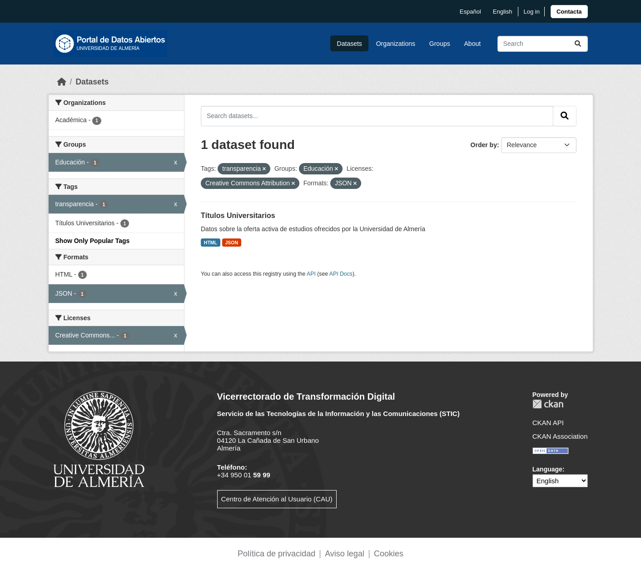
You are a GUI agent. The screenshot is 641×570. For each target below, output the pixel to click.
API (311, 274)
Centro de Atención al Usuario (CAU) (277, 499)
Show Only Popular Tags (92, 240)
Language (547, 469)
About (472, 43)
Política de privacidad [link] (276, 553)
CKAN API (548, 422)
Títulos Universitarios (238, 215)
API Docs (341, 274)
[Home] (61, 81)
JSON (232, 242)
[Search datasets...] (542, 44)
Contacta (569, 11)
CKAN (547, 404)
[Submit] (578, 44)
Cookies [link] (388, 553)
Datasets (349, 43)
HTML (210, 242)
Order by (484, 145)
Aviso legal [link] (344, 553)
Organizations (395, 43)
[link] (569, 11)
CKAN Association (560, 436)
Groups (439, 43)
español (470, 11)
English (502, 11)
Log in (531, 11)
